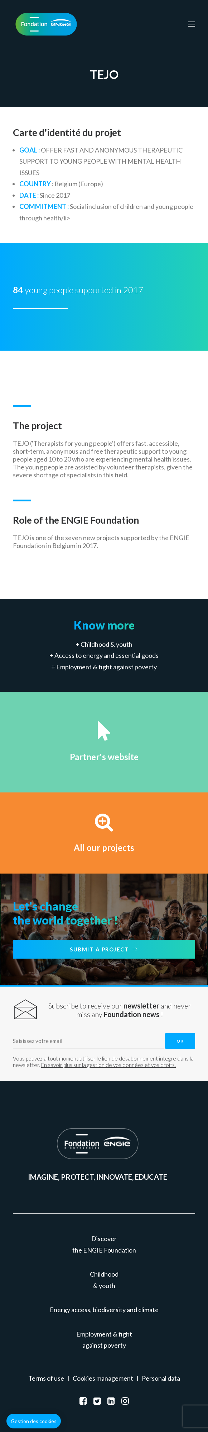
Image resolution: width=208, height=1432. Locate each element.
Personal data (161, 1378)
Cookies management (103, 1378)
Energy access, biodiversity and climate (104, 1310)
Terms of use (46, 1378)
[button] (33, 1421)
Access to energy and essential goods (106, 655)
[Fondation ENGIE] (46, 24)
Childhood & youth (106, 644)
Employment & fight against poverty (106, 667)
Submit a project (104, 949)
